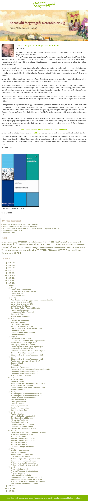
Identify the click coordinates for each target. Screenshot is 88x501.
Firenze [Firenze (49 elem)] (50, 242)
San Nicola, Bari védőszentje (22, 418)
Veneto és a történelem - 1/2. (22, 304)
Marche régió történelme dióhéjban (24, 483)
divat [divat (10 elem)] (28, 242)
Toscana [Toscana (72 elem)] (6, 250)
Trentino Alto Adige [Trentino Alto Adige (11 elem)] (16, 250)
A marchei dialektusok (19, 469)
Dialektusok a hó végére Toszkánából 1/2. (27, 359)
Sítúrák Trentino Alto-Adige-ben (23, 343)
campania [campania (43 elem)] (22, 242)
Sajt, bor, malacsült (18, 400)
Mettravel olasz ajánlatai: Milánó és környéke (20, 224)
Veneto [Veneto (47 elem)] (5, 253)
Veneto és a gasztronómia (21, 290)
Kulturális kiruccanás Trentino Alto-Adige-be (28, 351)
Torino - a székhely (18, 436)
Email (2, 212)
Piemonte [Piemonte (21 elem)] (27, 247)
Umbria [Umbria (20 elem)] (54, 250)
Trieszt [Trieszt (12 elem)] (24, 250)
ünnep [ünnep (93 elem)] (17, 252)
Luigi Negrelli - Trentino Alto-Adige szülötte (28, 341)
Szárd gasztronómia (19, 402)
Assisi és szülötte (18, 322)
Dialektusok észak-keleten (21, 339)
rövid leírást (36, 133)
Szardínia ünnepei (18, 404)
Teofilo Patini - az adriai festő (22, 455)
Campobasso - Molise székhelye (23, 461)
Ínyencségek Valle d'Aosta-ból (22, 312)
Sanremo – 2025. (9, 233)
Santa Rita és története (20, 324)
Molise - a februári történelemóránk (24, 465)
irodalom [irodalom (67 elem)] (23, 244)
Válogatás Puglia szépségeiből (23, 416)
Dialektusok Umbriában (20, 320)
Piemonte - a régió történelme (22, 447)
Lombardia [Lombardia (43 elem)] (60, 245)
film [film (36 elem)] (44, 242)
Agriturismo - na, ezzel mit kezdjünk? (25, 361)
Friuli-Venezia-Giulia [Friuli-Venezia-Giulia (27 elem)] (62, 242)
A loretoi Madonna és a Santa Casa (24, 471)
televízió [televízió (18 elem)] (82, 247)
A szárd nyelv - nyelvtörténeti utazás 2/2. (26, 394)
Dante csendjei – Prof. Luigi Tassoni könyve (37, 45)
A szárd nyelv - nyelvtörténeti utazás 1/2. (26, 396)
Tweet (4, 212)
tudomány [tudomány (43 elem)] (31, 250)
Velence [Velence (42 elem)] (79, 250)
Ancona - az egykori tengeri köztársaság (26, 479)
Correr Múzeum (17, 294)
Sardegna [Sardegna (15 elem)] (63, 247)
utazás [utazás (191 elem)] (62, 250)
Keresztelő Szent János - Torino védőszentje (28, 432)
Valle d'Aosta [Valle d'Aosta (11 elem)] (71, 250)
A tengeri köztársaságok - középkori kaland (28, 481)
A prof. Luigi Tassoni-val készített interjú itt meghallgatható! (44, 129)
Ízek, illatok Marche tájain (21, 475)
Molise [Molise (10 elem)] (3, 247)
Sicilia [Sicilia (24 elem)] (69, 247)
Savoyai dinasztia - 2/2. (20, 442)
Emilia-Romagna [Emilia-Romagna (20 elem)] (36, 242)
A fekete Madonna (18, 473)
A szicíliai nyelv (17, 379)
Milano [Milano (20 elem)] (73, 245)
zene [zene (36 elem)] (11, 253)
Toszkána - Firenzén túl (20, 367)
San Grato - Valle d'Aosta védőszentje (25, 308)
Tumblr (6, 212)
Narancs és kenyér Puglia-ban (22, 424)
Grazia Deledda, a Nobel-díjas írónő (25, 398)
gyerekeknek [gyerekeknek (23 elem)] (76, 242)
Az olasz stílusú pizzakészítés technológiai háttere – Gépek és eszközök (31, 228)
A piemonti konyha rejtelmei (22, 434)
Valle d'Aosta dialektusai (20, 306)
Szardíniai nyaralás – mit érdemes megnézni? (20, 226)
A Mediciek (15, 365)
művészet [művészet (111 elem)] (11, 247)
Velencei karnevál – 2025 (12, 230)
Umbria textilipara (18, 330)
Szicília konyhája (17, 381)
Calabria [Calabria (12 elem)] (15, 242)
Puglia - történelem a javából (22, 426)
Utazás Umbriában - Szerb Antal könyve (26, 328)
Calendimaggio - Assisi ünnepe (23, 332)
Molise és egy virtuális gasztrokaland (25, 459)
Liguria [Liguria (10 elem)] (53, 245)
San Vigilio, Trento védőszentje (23, 345)
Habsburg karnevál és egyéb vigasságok (27, 347)
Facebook (11, 212)
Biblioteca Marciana (18, 296)
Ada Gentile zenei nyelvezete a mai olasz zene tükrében (32, 300)
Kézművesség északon (20, 310)
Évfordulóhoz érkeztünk (20, 457)
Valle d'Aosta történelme (20, 316)
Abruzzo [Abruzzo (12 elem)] (4, 242)
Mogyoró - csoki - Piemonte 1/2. (23, 440)
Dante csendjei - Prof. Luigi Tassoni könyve (28, 387)
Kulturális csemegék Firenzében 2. (24, 371)
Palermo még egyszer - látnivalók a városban (28, 383)
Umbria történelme (18, 334)
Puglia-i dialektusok (18, 414)
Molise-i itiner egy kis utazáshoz (23, 463)
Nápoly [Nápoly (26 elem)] (21, 248)
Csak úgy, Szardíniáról (19, 406)
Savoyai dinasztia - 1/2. (20, 444)
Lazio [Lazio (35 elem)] (48, 245)
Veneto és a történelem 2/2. (21, 302)
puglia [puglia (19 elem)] (45, 247)
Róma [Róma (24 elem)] (57, 247)
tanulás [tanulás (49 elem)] (75, 247)
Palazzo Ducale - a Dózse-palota (23, 292)
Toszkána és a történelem (21, 375)
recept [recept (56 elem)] (51, 247)
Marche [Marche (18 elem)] (68, 245)
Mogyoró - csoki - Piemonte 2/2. (23, 438)
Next (86, 24)
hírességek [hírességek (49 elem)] (7, 244)
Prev (1, 24)
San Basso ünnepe (18, 453)
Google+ (9, 212)
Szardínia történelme (19, 410)
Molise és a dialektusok (20, 451)
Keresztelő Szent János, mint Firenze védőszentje (30, 369)
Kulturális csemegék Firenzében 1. (24, 373)
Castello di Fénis (17, 314)
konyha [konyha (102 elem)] (33, 244)
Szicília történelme (18, 389)
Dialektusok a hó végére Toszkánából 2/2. (27, 355)
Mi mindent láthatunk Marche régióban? (26, 477)
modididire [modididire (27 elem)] (81, 245)
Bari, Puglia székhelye (19, 422)
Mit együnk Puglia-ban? (20, 420)
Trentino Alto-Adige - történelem (23, 353)
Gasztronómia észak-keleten (22, 349)
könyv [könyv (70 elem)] (41, 244)
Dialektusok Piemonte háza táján (23, 428)
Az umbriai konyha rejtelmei (22, 326)
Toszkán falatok (17, 363)
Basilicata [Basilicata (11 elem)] (9, 242)
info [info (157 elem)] (15, 244)
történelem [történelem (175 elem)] (44, 250)
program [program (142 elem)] (37, 247)
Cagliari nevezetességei (20, 408)
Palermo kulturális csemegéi (22, 385)
